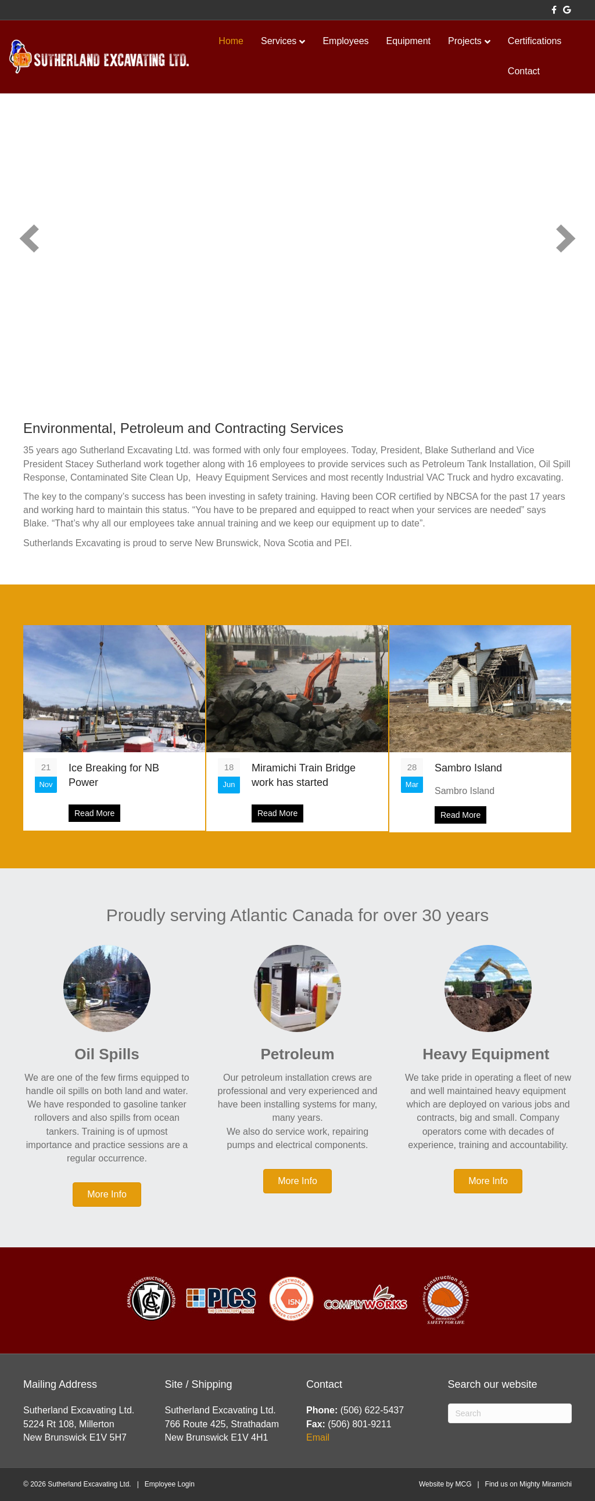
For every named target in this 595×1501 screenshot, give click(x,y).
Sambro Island (468, 768)
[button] (29, 238)
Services (278, 41)
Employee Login (170, 1484)
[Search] (510, 1413)
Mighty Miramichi (545, 1484)
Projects (465, 41)
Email (317, 1437)
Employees (345, 41)
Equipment (408, 41)
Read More (97, 812)
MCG (463, 1484)
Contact (524, 71)
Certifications (534, 41)
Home (230, 41)
